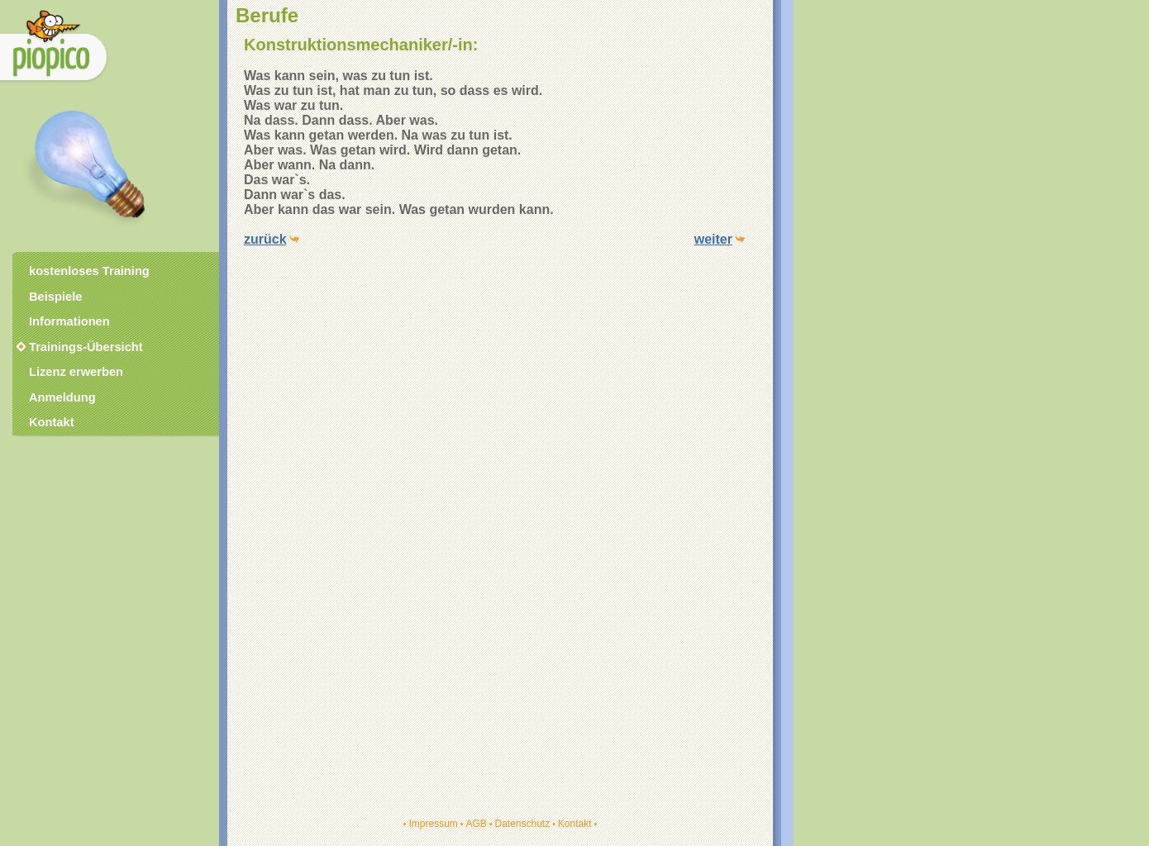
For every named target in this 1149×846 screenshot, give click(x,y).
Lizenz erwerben (76, 371)
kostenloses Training (89, 271)
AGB (475, 823)
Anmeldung (62, 397)
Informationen (69, 321)
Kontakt (575, 823)
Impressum (432, 823)
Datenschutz (522, 823)
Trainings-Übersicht (78, 347)
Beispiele (55, 296)
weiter (713, 239)
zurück (265, 239)
